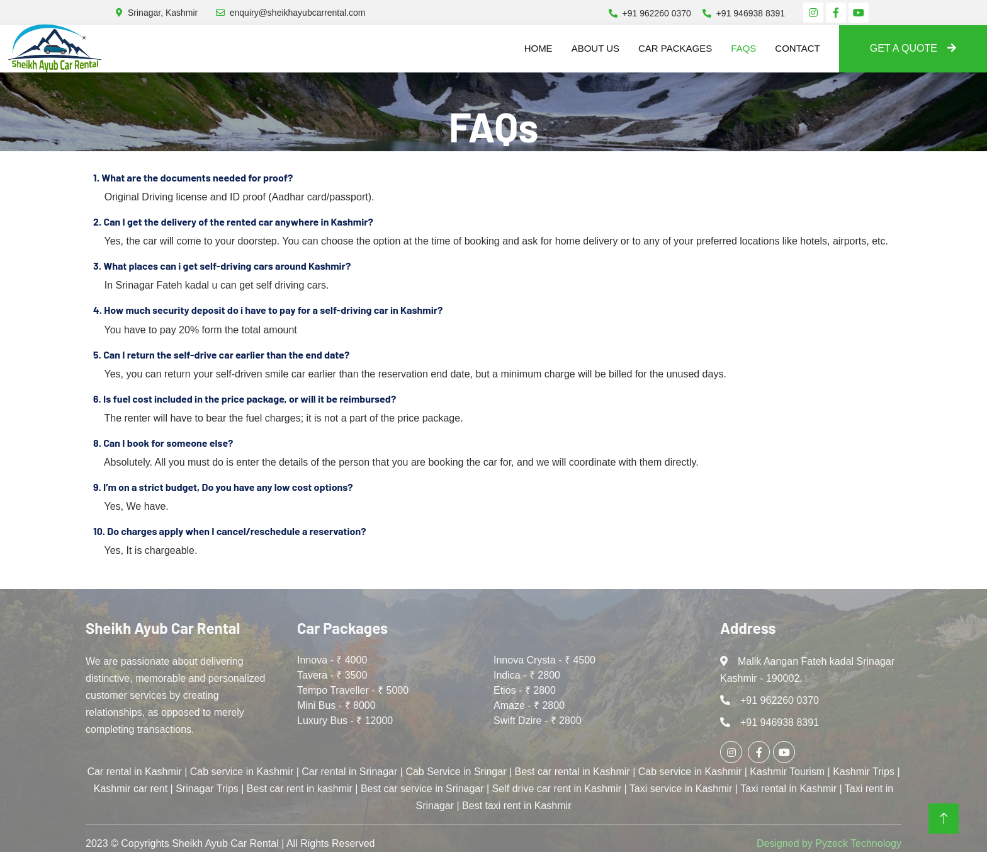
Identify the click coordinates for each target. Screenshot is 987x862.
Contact (797, 48)
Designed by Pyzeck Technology (829, 843)
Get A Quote (913, 48)
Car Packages (675, 48)
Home (538, 48)
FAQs (743, 48)
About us (595, 48)
